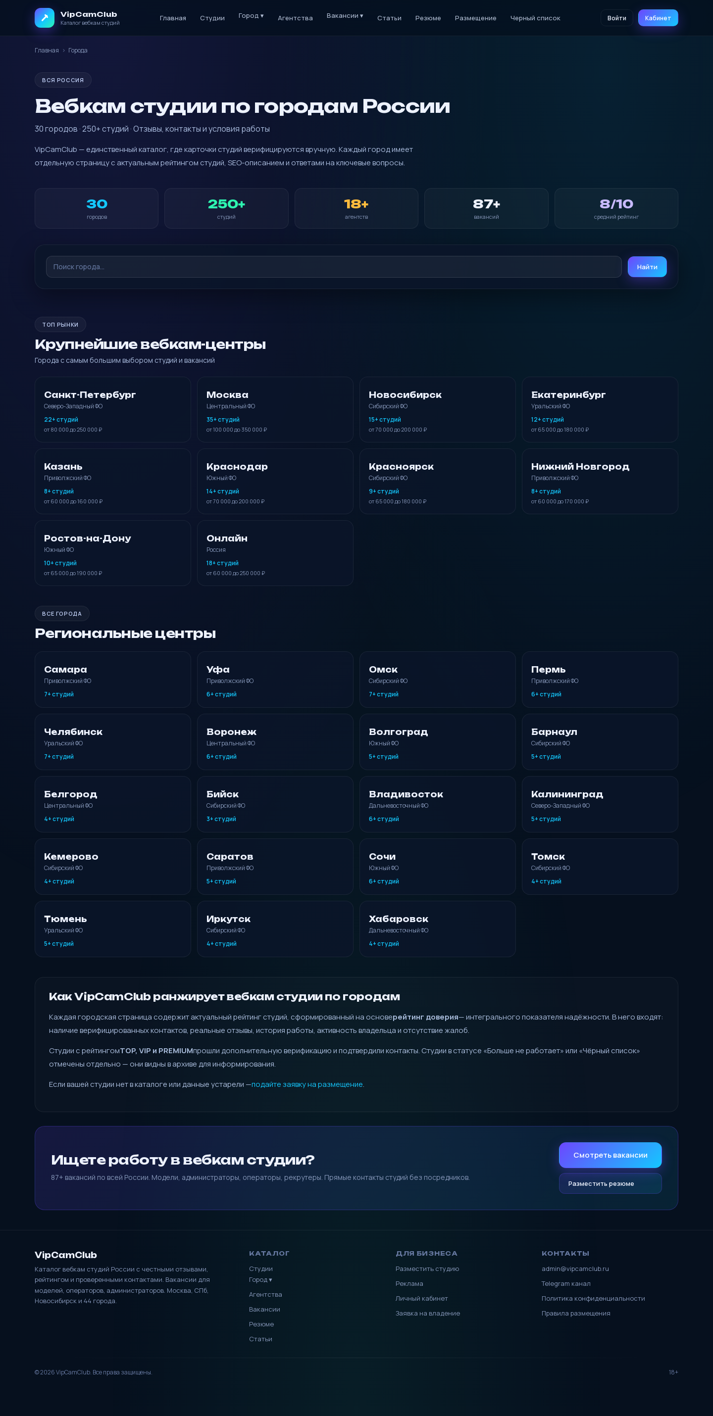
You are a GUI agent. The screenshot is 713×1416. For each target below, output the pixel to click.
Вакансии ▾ (345, 15)
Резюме (428, 17)
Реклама (409, 1283)
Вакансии (264, 1309)
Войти (617, 18)
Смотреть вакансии (610, 1155)
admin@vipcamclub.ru (575, 1268)
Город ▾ (251, 15)
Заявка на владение (428, 1313)
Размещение (476, 17)
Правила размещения (576, 1313)
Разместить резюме (601, 1183)
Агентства (295, 17)
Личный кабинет (422, 1298)
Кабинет (658, 18)
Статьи (389, 17)
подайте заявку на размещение (307, 1084)
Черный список (535, 17)
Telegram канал (566, 1283)
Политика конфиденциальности (593, 1298)
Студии (212, 17)
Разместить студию (427, 1268)
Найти (647, 266)
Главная (173, 17)
